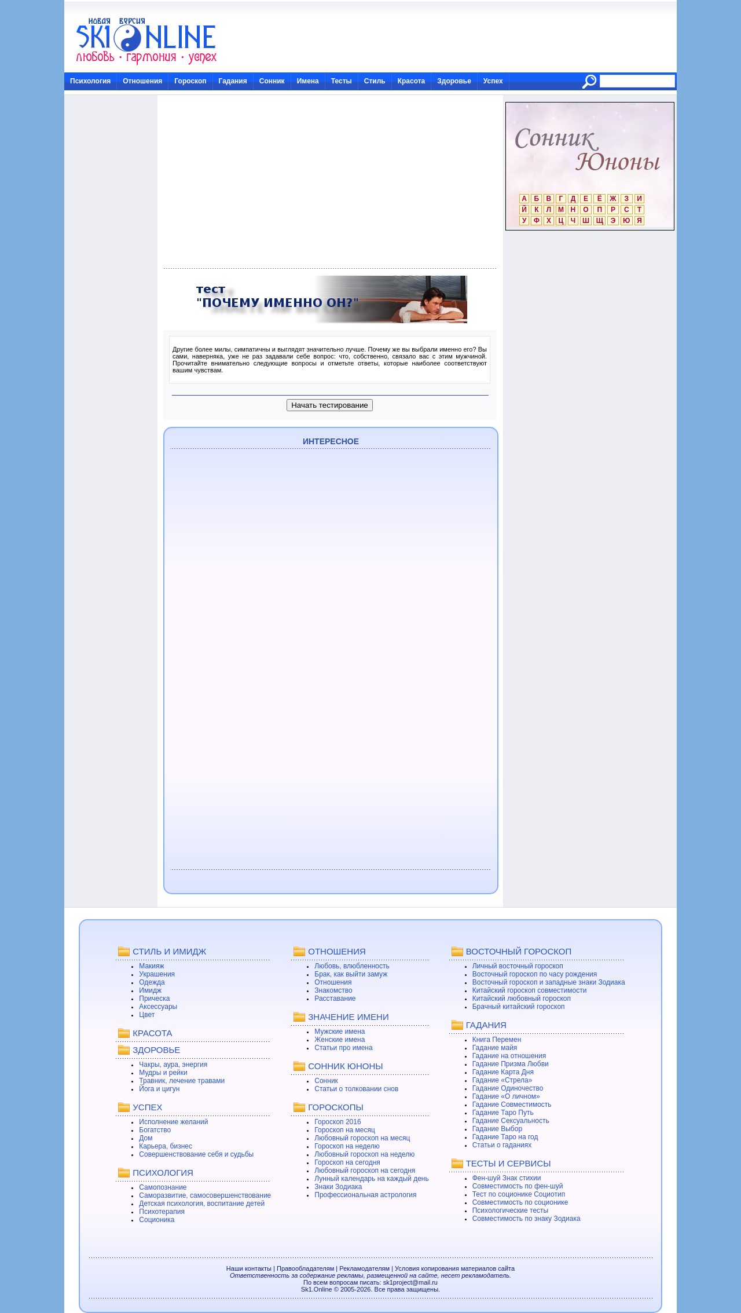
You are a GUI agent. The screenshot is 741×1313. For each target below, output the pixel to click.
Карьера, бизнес (165, 1146)
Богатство (155, 1130)
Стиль (375, 81)
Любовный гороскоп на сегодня (364, 1170)
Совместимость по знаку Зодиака (526, 1219)
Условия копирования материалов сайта (455, 1268)
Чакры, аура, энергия (173, 1064)
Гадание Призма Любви (510, 1064)
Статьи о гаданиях (502, 1145)
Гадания (233, 81)
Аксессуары (158, 1007)
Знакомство (333, 990)
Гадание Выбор (497, 1129)
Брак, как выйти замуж (350, 974)
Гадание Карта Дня (503, 1072)
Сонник (272, 81)
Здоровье (454, 81)
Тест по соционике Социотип (518, 1194)
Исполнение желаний (173, 1122)
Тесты (341, 81)
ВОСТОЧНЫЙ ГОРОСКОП (519, 951)
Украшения (157, 974)
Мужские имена (339, 1031)
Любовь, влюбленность (352, 966)
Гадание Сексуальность (510, 1121)
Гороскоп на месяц (344, 1130)
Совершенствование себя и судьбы (196, 1154)
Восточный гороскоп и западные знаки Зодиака (548, 982)
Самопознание (162, 1187)
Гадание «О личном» (506, 1096)
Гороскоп (190, 81)
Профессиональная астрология (365, 1195)
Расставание (334, 998)
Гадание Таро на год (505, 1137)
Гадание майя (495, 1048)
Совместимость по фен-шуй (517, 1186)
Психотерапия (162, 1212)
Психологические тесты (510, 1210)
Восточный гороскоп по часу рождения (534, 974)
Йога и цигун (159, 1089)
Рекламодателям (364, 1268)
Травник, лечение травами (182, 1081)
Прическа (154, 998)
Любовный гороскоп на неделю (364, 1154)
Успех (493, 81)
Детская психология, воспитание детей (202, 1203)
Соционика (156, 1220)
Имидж (150, 990)
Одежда (151, 982)
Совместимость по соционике (520, 1202)
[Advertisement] (329, 182)
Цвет (147, 1015)
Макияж (151, 966)
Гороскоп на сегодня (347, 1162)
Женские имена (339, 1040)
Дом (145, 1138)
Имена (308, 81)
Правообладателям (305, 1268)
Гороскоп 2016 (337, 1122)
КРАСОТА (152, 1033)
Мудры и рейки (163, 1073)
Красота (411, 81)
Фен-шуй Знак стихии (506, 1178)
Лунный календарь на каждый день (371, 1179)
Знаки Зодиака (338, 1187)
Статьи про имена (343, 1048)
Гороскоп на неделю (347, 1146)
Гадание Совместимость (512, 1104)
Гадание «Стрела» (502, 1080)
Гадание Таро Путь (503, 1113)
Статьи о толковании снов (356, 1089)
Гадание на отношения (509, 1056)
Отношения (142, 81)
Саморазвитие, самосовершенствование (205, 1195)
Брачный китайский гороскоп (518, 1007)
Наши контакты (249, 1268)
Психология (90, 81)
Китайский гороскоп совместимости (529, 990)
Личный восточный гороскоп (517, 966)
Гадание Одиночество (508, 1088)
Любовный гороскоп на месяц (362, 1138)
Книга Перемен (497, 1040)
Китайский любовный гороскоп (521, 998)
